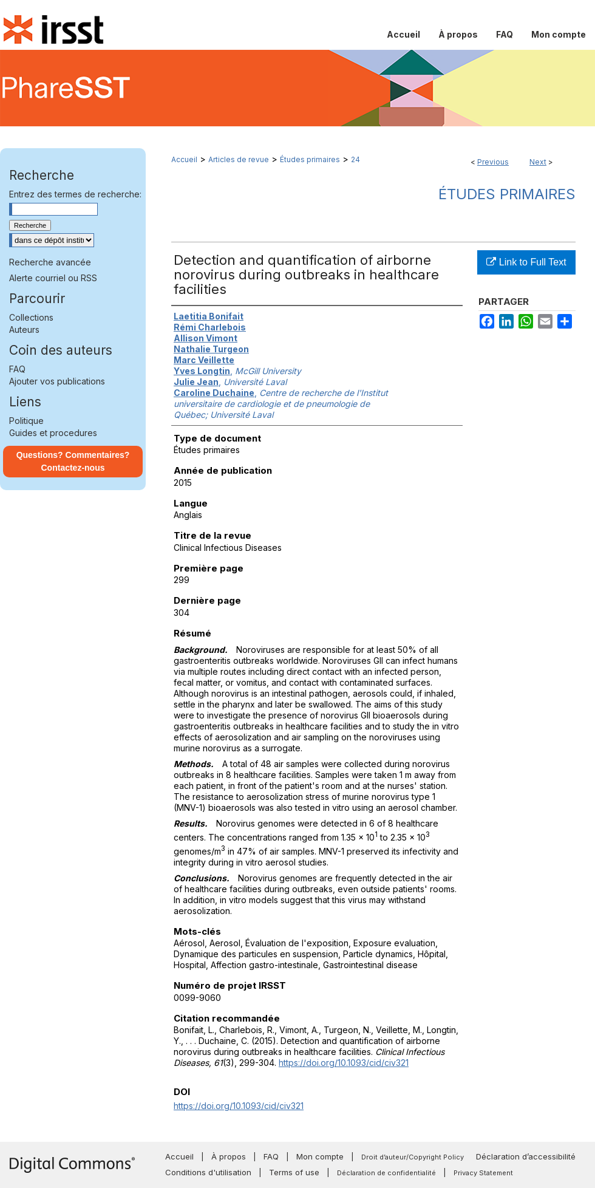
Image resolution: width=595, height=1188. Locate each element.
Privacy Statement (483, 1173)
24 (355, 159)
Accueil (184, 159)
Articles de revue (238, 159)
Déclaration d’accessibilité (526, 1156)
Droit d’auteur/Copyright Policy (412, 1157)
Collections (31, 317)
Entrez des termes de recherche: (75, 194)
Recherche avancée (50, 262)
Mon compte (320, 1156)
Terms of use (294, 1172)
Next (537, 161)
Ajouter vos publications (57, 381)
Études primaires (310, 159)
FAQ (17, 369)
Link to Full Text (526, 262)
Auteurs (24, 329)
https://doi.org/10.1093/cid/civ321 (344, 1062)
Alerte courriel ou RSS (53, 278)
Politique (26, 420)
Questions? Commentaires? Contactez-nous (73, 461)
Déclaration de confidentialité (386, 1173)
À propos (228, 1156)
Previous (493, 161)
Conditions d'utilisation (208, 1172)
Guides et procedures (53, 433)
